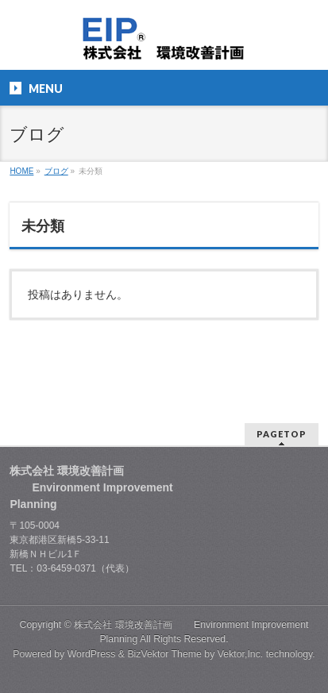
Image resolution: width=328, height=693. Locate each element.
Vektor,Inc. (241, 654)
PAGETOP (282, 434)
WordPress (92, 654)
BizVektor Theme (164, 654)
